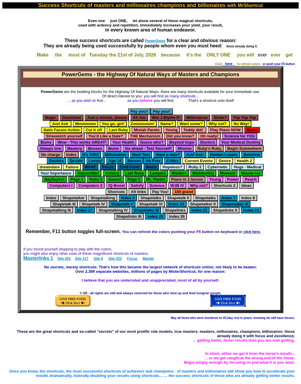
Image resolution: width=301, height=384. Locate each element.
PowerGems (155, 41)
